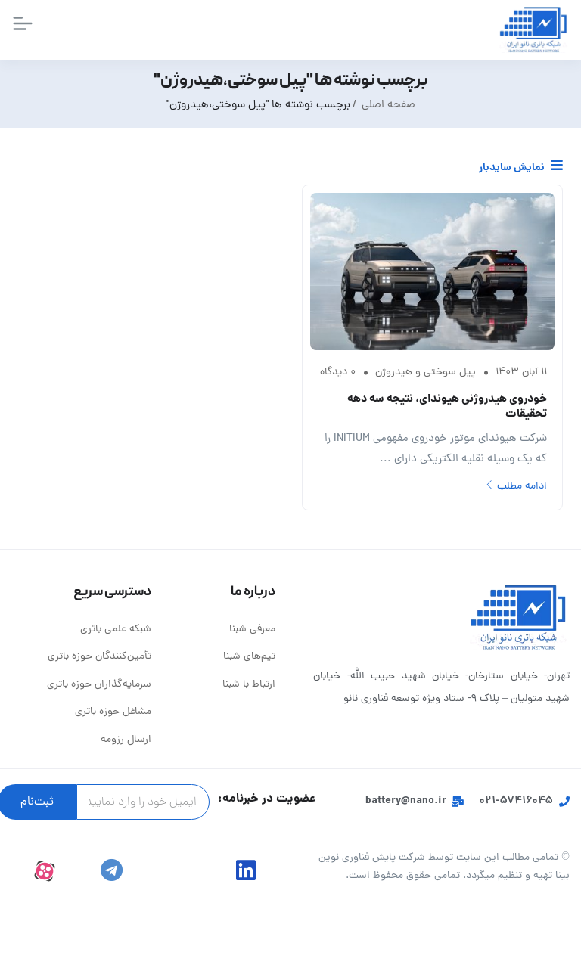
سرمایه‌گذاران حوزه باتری (99, 685)
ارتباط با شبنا (248, 685)
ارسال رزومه (126, 740)
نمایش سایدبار (521, 167)
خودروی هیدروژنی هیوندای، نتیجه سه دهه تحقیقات (447, 406)
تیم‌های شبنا (249, 657)
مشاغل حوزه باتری (113, 712)
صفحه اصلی (388, 105)
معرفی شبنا (252, 629)
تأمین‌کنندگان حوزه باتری (99, 657)
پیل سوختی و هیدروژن (425, 372)
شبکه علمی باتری (115, 629)
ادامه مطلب (516, 487)
